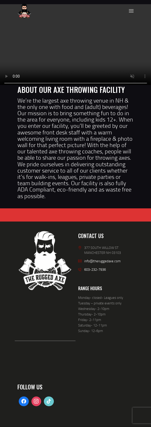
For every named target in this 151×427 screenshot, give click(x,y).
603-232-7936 (95, 269)
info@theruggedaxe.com (102, 261)
